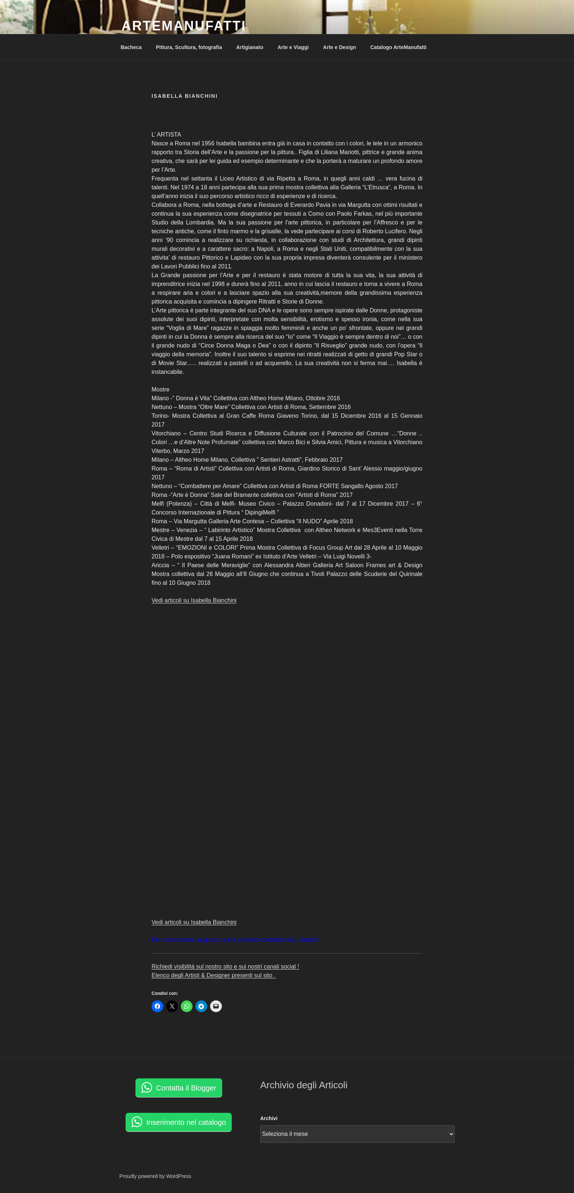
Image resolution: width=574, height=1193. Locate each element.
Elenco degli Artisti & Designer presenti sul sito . (214, 975)
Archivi (268, 1118)
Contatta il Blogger (186, 1088)
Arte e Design (339, 47)
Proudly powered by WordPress (155, 1176)
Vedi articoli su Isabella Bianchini (194, 600)
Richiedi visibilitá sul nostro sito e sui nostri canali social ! (225, 966)
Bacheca (131, 47)
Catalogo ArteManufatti (398, 47)
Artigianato (249, 47)
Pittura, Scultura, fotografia (189, 47)
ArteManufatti (184, 25)
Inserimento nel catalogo (186, 1122)
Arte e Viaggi (293, 47)
